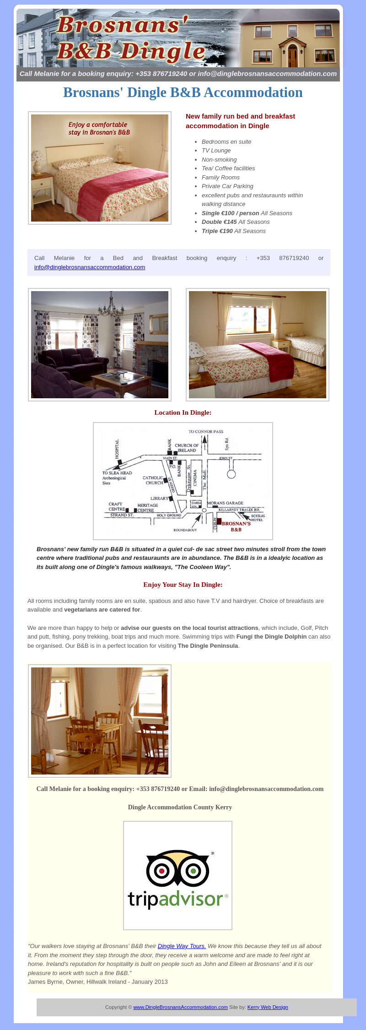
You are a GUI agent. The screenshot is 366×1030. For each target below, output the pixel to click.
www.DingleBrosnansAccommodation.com (180, 1007)
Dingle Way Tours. (182, 946)
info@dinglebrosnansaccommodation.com (89, 267)
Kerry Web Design (268, 1007)
